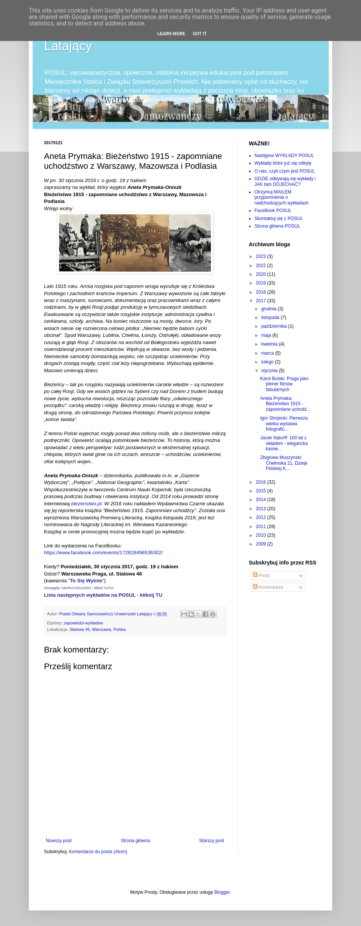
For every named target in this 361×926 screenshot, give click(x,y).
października (274, 326)
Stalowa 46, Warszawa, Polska (97, 629)
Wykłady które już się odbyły (283, 163)
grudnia (269, 308)
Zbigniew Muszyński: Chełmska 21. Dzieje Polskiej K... (284, 463)
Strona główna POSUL (277, 226)
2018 (261, 292)
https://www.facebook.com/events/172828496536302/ (103, 552)
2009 (261, 544)
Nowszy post (59, 840)
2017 (261, 300)
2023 (261, 256)
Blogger (222, 892)
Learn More (171, 33)
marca (268, 353)
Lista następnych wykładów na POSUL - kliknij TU (103, 595)
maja (266, 335)
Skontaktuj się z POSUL (278, 218)
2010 (261, 535)
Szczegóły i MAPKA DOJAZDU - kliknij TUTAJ (79, 588)
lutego (268, 362)
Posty (261, 575)
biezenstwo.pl (86, 503)
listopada (271, 317)
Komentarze (268, 587)
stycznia (270, 370)
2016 (261, 482)
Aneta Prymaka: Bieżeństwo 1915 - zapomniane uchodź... (285, 404)
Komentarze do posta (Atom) (98, 851)
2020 (261, 274)
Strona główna (135, 840)
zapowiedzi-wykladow (83, 623)
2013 (261, 508)
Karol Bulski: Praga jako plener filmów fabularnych (284, 384)
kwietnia (270, 344)
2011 (261, 526)
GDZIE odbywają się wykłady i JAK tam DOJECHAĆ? (284, 181)
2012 (261, 517)
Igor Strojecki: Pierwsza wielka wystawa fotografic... (284, 423)
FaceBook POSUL (273, 210)
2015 (261, 491)
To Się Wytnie (86, 580)
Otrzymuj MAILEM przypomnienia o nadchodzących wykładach (281, 197)
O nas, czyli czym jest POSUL (284, 171)
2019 (261, 283)
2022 (261, 265)
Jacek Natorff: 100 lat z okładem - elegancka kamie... (284, 443)
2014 (261, 499)
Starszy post (211, 840)
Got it (200, 33)
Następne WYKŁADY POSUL (284, 155)
